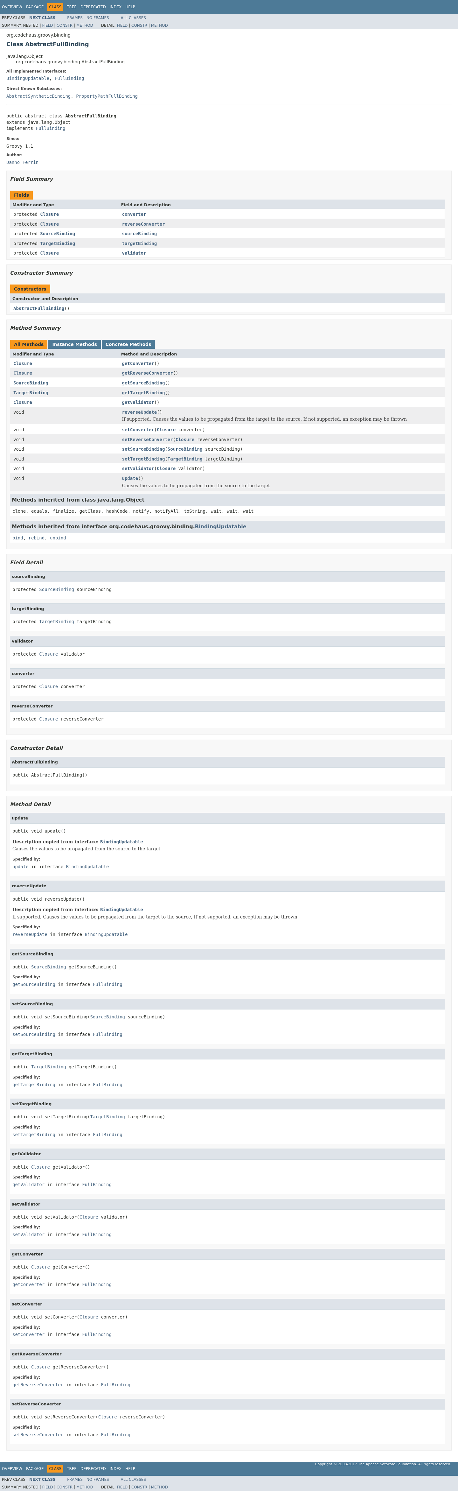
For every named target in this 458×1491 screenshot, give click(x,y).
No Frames (98, 18)
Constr (65, 25)
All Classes (133, 18)
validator (134, 253)
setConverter (138, 429)
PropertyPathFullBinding (107, 96)
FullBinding (69, 78)
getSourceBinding (143, 382)
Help (130, 7)
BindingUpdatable (27, 78)
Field (47, 25)
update (130, 478)
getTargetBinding (143, 392)
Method (84, 25)
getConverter (138, 363)
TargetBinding (57, 243)
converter (134, 214)
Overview (12, 7)
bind (17, 537)
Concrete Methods (128, 344)
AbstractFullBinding (38, 308)
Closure (49, 214)
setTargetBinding (143, 458)
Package (35, 7)
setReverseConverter (147, 439)
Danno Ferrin (22, 162)
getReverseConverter (147, 373)
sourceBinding (139, 233)
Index (116, 7)
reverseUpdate (139, 412)
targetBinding (139, 243)
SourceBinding (57, 233)
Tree (72, 7)
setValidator (138, 468)
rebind (37, 537)
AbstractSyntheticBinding (38, 96)
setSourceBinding (143, 449)
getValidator (138, 402)
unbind (58, 537)
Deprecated (93, 7)
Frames (75, 18)
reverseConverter (143, 224)
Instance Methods (74, 344)
